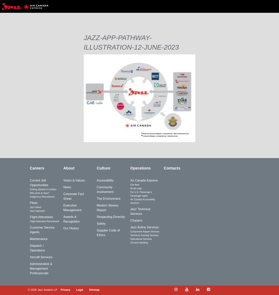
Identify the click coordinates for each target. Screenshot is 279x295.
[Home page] (25, 6)
